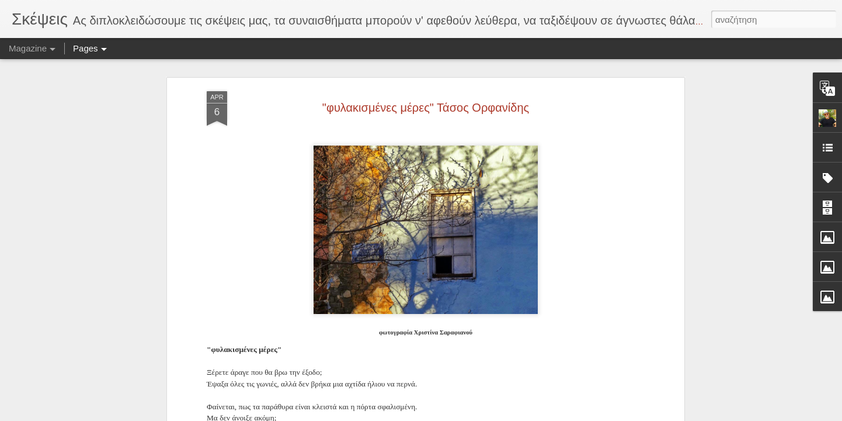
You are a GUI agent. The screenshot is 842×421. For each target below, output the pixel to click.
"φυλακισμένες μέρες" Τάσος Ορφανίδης (425, 95)
